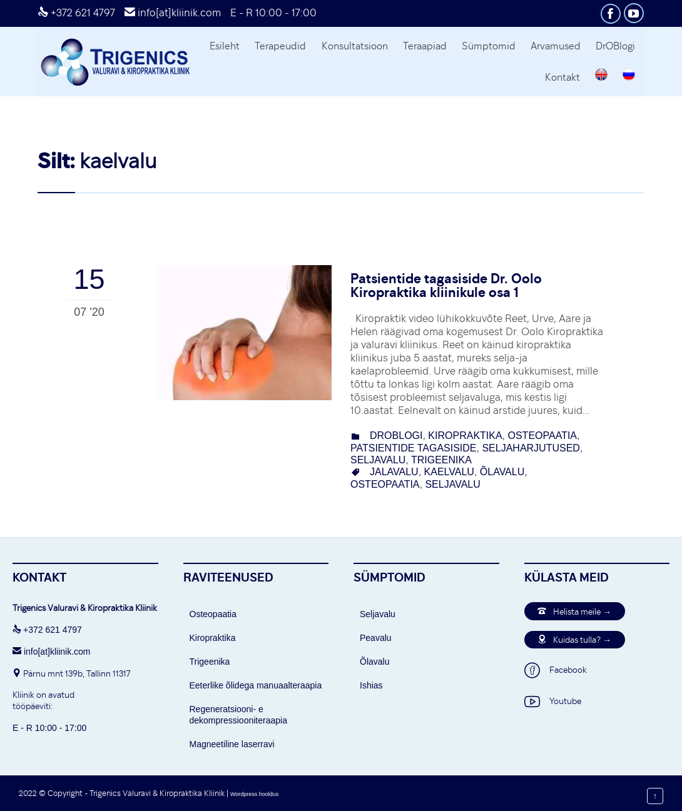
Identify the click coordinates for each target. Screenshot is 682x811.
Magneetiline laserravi (232, 744)
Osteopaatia (213, 614)
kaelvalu (449, 471)
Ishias (371, 685)
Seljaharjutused (530, 448)
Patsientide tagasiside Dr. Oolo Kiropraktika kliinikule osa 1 (446, 284)
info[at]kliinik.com (173, 12)
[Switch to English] (601, 76)
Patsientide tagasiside (413, 448)
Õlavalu (374, 662)
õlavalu (502, 471)
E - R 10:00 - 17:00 (273, 12)
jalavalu (394, 471)
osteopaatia (543, 435)
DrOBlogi (396, 435)
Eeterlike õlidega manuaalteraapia (256, 685)
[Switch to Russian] (629, 76)
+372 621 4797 (76, 12)
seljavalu (377, 460)
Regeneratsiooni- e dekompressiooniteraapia (238, 714)
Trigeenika (441, 460)
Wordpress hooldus (254, 794)
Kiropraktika (465, 435)
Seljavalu (377, 614)
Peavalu (376, 638)
